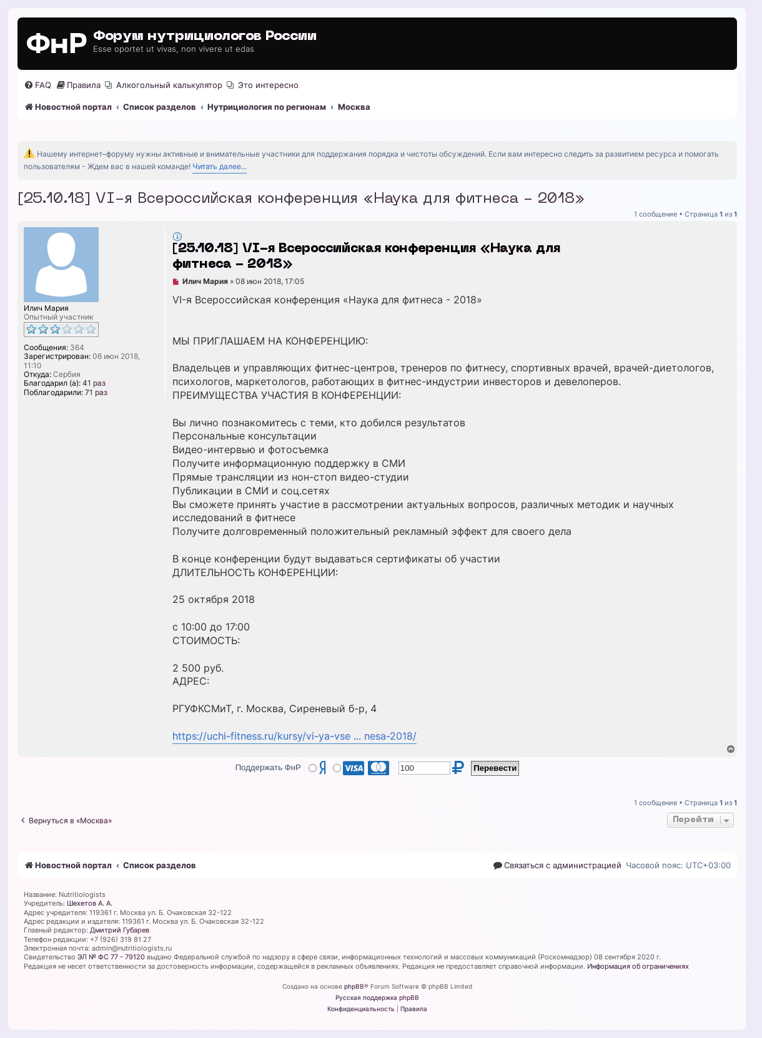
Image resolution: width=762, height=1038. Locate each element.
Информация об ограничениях (638, 966)
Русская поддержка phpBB (377, 997)
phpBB (354, 986)
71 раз (96, 392)
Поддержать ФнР (268, 767)
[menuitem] (37, 85)
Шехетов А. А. (89, 903)
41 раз (94, 383)
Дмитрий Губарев (119, 930)
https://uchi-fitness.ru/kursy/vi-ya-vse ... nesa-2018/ (294, 736)
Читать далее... (219, 166)
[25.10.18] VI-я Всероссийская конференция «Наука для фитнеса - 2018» (301, 199)
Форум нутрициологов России (205, 36)
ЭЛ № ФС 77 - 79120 (111, 956)
